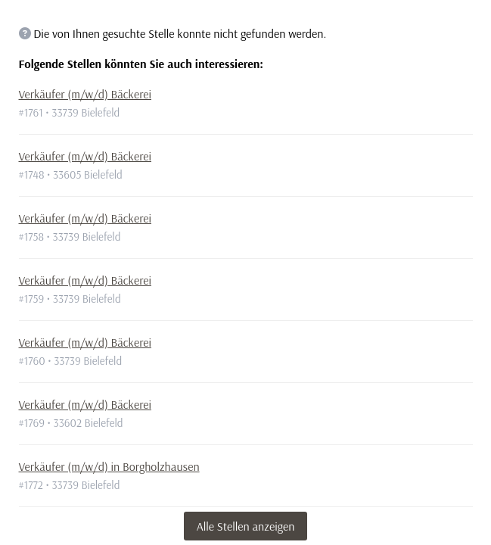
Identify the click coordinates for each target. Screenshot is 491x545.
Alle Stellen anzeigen (246, 526)
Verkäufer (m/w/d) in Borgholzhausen (109, 466)
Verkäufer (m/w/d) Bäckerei (85, 93)
